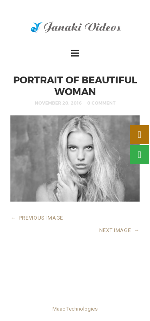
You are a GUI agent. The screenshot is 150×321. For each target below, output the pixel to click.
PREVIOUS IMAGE (36, 218)
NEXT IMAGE (119, 230)
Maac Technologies (75, 309)
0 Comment (101, 102)
